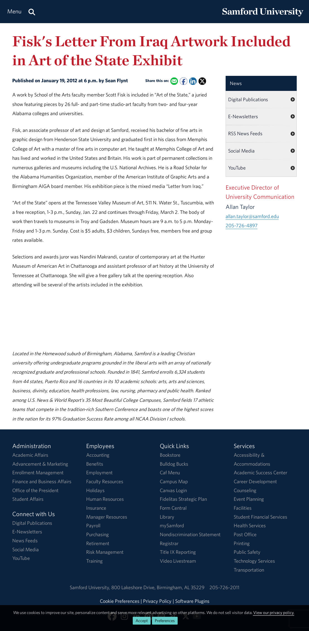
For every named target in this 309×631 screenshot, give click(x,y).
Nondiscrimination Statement (190, 534)
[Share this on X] (202, 81)
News (236, 83)
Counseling (245, 490)
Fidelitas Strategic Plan (183, 499)
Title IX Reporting (178, 552)
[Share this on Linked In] (193, 81)
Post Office (245, 534)
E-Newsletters (243, 116)
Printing (242, 543)
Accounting (97, 455)
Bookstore (170, 455)
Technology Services (254, 561)
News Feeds (25, 540)
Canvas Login (173, 490)
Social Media (241, 151)
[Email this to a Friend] (174, 81)
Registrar (169, 543)
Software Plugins (192, 601)
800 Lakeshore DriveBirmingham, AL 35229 (157, 587)
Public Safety (247, 552)
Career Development (255, 481)
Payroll (93, 525)
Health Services (250, 525)
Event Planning (249, 499)
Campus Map (174, 481)
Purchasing (97, 534)
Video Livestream (178, 561)
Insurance (96, 508)
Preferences (165, 620)
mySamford (172, 525)
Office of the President (35, 490)
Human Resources (105, 499)
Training (94, 561)
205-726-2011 (224, 587)
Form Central (173, 508)
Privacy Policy (157, 601)
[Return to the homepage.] (262, 17)
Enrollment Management (38, 472)
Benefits (94, 464)
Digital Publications (248, 99)
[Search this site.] (32, 11)
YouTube (237, 168)
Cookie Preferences (119, 601)
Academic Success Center (260, 472)
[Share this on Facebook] (183, 81)
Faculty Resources (104, 481)
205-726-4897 (242, 225)
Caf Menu (170, 472)
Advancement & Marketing (40, 464)
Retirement (97, 543)
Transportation (249, 570)
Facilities (243, 508)
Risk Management (105, 552)
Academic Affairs (30, 455)
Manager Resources (106, 517)
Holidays (95, 490)
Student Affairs (28, 499)
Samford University (90, 587)
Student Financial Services (260, 517)
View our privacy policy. (273, 612)
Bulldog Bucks (174, 464)
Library (167, 517)
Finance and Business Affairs (41, 481)
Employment (99, 472)
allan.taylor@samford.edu (252, 216)
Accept (142, 620)
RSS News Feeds (245, 133)
